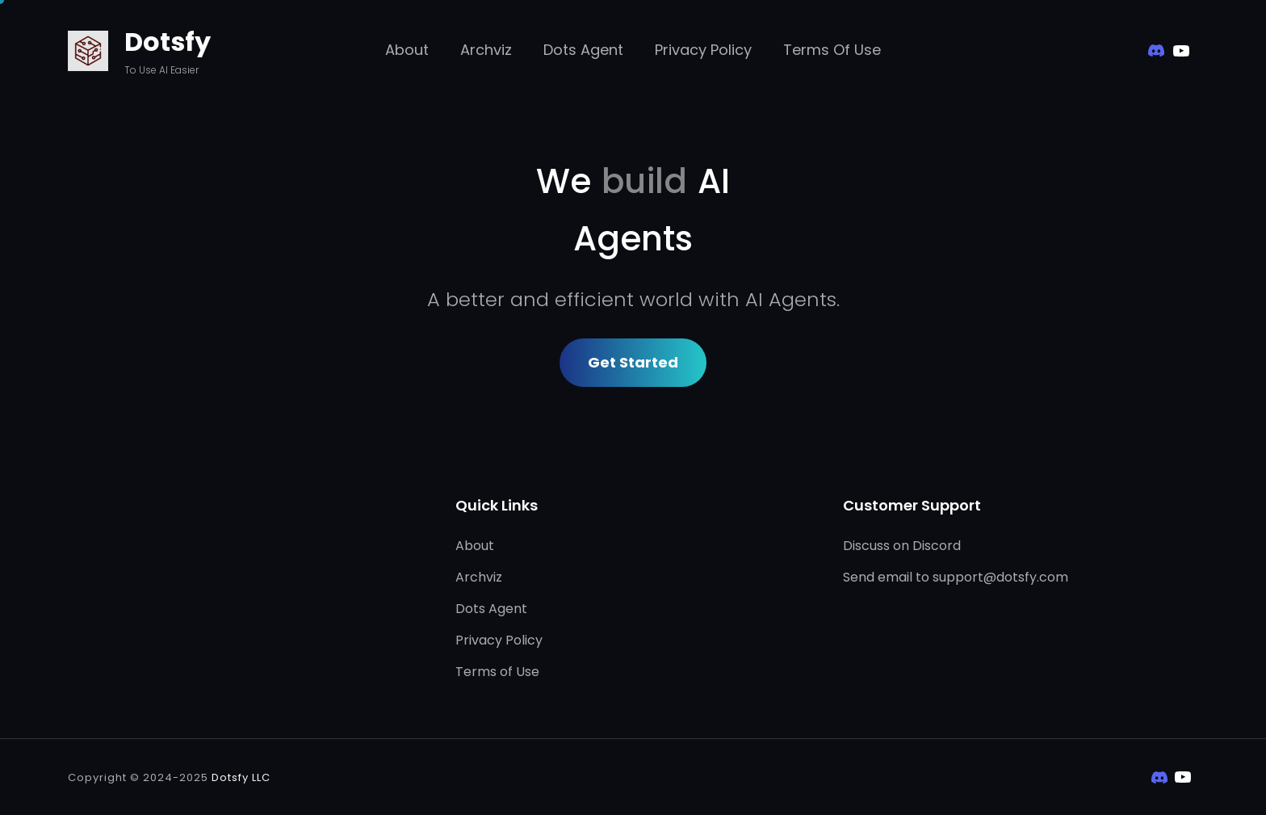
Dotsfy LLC (241, 777)
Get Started (633, 362)
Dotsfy (167, 41)
